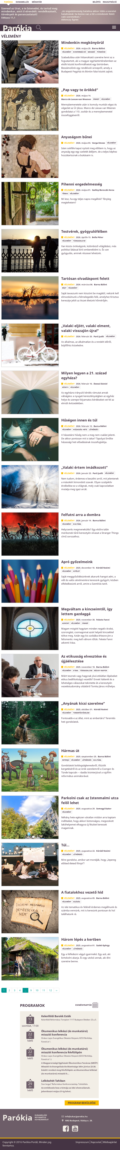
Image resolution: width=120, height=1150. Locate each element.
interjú (65, 760)
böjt (64, 288)
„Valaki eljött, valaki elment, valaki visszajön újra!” (85, 328)
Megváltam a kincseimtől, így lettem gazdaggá (86, 611)
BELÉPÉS (97, 2)
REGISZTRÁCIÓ (110, 2)
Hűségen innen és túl (79, 420)
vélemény (66, 52)
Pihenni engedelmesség (81, 184)
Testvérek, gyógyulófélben (84, 231)
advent (65, 623)
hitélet (76, 571)
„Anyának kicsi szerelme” (83, 703)
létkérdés (93, 429)
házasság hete (80, 429)
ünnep (96, 99)
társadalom (79, 241)
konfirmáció (79, 52)
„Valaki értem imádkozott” (84, 467)
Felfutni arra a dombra (80, 514)
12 (50, 990)
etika (75, 670)
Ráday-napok (100, 670)
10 (37, 990)
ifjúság (76, 901)
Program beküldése (82, 1103)
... (25, 990)
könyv (65, 387)
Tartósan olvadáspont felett (85, 278)
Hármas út (70, 750)
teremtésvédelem (81, 713)
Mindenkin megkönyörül (82, 42)
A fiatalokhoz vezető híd (82, 892)
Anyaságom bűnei (76, 136)
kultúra (77, 524)
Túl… (65, 845)
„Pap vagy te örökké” (79, 89)
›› (56, 990)
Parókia (17, 28)
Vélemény (69, 48)
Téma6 (65, 193)
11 (43, 990)
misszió (91, 52)
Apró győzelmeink (77, 561)
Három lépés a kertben (81, 939)
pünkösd (101, 52)
